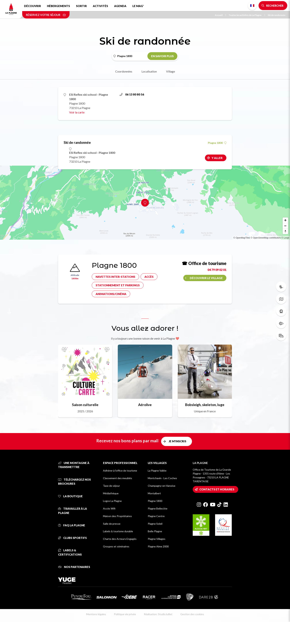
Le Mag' (138, 6)
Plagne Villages (156, 538)
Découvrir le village (206, 278)
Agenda (120, 6)
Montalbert (154, 493)
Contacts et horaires (216, 489)
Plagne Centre (156, 516)
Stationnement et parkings (118, 285)
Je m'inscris (177, 441)
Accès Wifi (109, 508)
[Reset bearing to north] (285, 231)
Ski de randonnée (276, 15)
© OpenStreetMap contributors (266, 238)
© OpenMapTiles (241, 238)
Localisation (149, 71)
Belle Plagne (155, 531)
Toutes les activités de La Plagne (247, 15)
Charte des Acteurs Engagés (119, 538)
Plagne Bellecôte (157, 508)
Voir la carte (77, 112)
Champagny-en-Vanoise (161, 485)
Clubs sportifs (72, 537)
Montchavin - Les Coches (162, 478)
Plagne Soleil (155, 523)
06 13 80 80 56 (132, 94)
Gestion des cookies (192, 614)
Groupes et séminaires (116, 546)
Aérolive (145, 405)
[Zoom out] (285, 226)
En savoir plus (162, 56)
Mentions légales (96, 614)
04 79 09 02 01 (217, 269)
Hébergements (58, 6)
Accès (149, 276)
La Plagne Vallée (157, 470)
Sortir (81, 6)
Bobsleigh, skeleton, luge (204, 405)
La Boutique (70, 496)
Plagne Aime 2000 (158, 546)
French (252, 5)
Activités (100, 6)
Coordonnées (123, 71)
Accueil (220, 15)
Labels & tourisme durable (118, 531)
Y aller (217, 158)
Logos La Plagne (112, 500)
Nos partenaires (74, 567)
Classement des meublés (117, 478)
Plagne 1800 (217, 142)
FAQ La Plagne (71, 525)
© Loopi (285, 238)
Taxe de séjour (111, 485)
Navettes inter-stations (115, 276)
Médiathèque (111, 493)
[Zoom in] (285, 220)
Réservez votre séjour (46, 14)
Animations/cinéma (111, 294)
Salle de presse (111, 523)
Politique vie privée (125, 614)
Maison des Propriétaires (117, 516)
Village (170, 71)
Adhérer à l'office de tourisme (120, 470)
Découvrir (32, 6)
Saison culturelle (85, 405)
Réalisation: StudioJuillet (158, 614)
